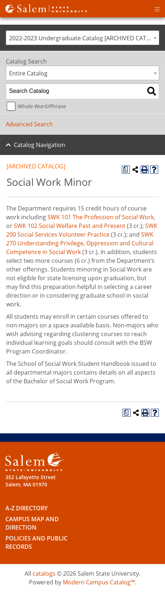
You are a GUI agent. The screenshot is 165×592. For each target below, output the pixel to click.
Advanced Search (29, 124)
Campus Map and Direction (32, 523)
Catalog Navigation (39, 145)
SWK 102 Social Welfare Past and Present (69, 226)
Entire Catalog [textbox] (28, 73)
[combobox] (82, 37)
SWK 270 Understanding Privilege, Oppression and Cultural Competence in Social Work (79, 243)
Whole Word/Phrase (42, 106)
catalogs (44, 573)
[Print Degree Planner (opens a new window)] (126, 169)
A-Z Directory (26, 508)
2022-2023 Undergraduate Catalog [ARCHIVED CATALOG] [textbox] (84, 38)
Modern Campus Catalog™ (99, 582)
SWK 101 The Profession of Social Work (101, 217)
